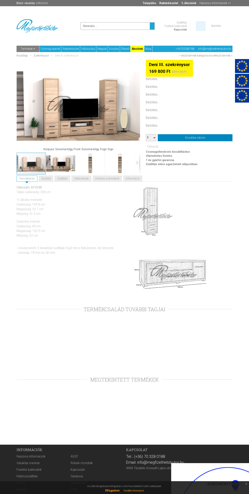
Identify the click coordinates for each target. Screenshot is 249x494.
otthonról (32, 3)
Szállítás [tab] (62, 178)
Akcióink (137, 48)
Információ (133, 178)
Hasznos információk (31, 456)
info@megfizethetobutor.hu (214, 48)
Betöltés (216, 25)
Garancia (77, 476)
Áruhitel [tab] (46, 178)
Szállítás (182, 22)
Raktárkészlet (71, 48)
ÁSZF (74, 456)
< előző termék (187, 55)
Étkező (125, 48)
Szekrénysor (41, 55)
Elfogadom (112, 490)
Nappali (102, 48)
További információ (134, 490)
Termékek (27, 48)
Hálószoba (88, 48)
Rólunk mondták (82, 463)
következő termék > (220, 55)
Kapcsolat (180, 29)
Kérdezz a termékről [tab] (107, 178)
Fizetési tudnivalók (176, 26)
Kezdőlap (22, 55)
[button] (24, 106)
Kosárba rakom (195, 137)
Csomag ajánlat (50, 48)
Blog (148, 48)
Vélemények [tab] (81, 178)
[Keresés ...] (152, 26)
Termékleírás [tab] (27, 178)
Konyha (114, 48)
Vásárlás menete (28, 463)
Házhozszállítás (27, 476)
